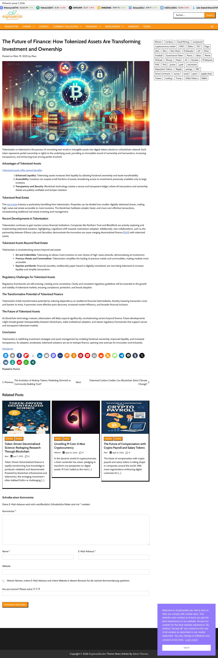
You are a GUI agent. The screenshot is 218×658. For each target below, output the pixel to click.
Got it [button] (186, 647)
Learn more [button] (191, 640)
